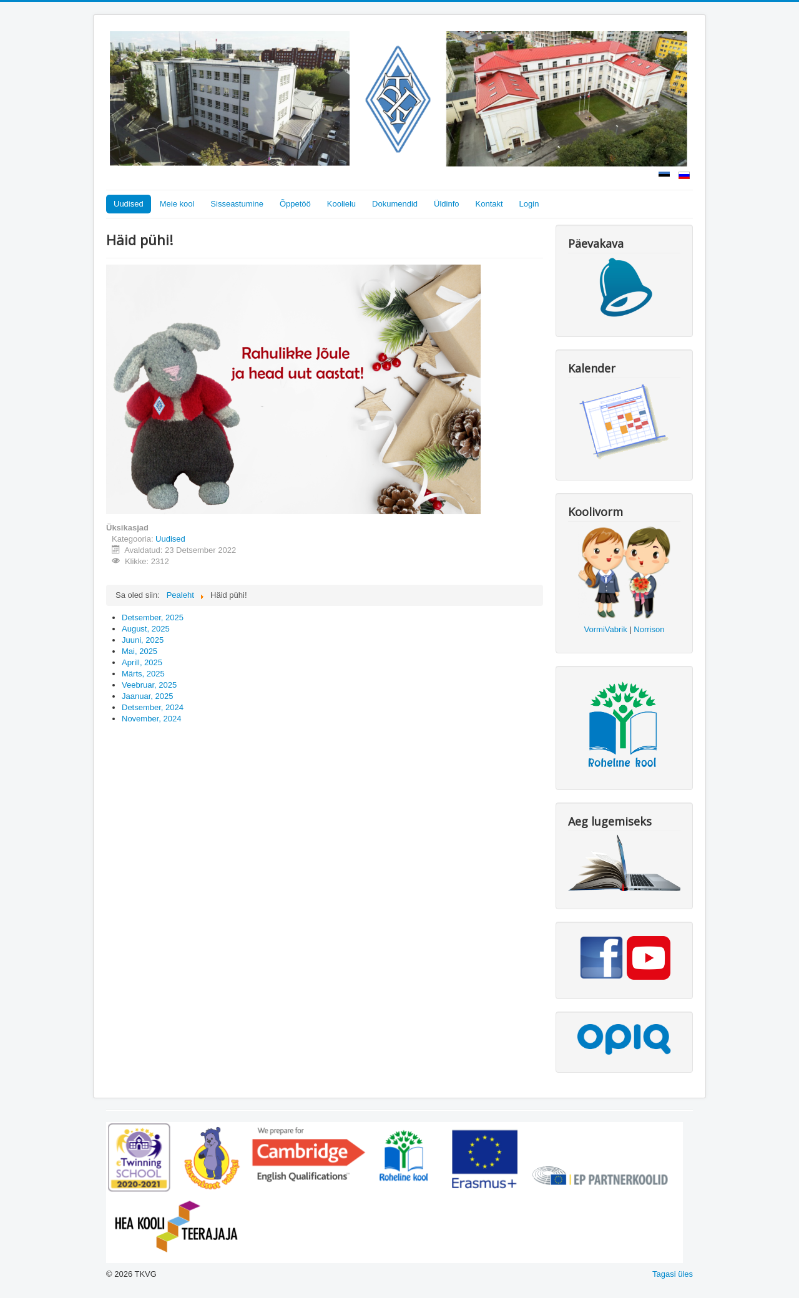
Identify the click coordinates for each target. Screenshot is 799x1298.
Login (529, 203)
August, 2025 (146, 628)
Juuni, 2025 (143, 640)
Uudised (129, 203)
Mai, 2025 (139, 651)
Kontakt (489, 203)
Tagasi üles (672, 1274)
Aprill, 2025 (142, 662)
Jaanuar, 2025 (147, 696)
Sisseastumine (236, 203)
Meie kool (177, 203)
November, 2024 (151, 718)
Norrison (649, 629)
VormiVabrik (605, 629)
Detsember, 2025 (153, 617)
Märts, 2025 (143, 673)
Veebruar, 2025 (149, 685)
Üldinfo (446, 203)
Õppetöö (295, 203)
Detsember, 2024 (153, 707)
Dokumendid (395, 203)
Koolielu (341, 203)
